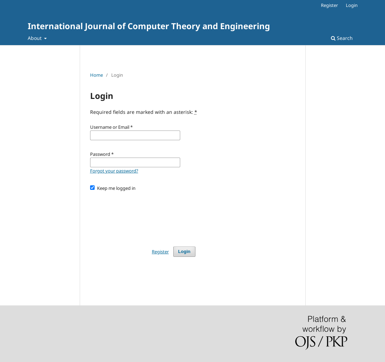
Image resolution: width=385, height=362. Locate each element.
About (35, 38)
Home (96, 75)
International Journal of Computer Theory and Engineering (149, 26)
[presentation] (142, 215)
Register (329, 5)
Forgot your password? (114, 171)
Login (352, 5)
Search (342, 38)
